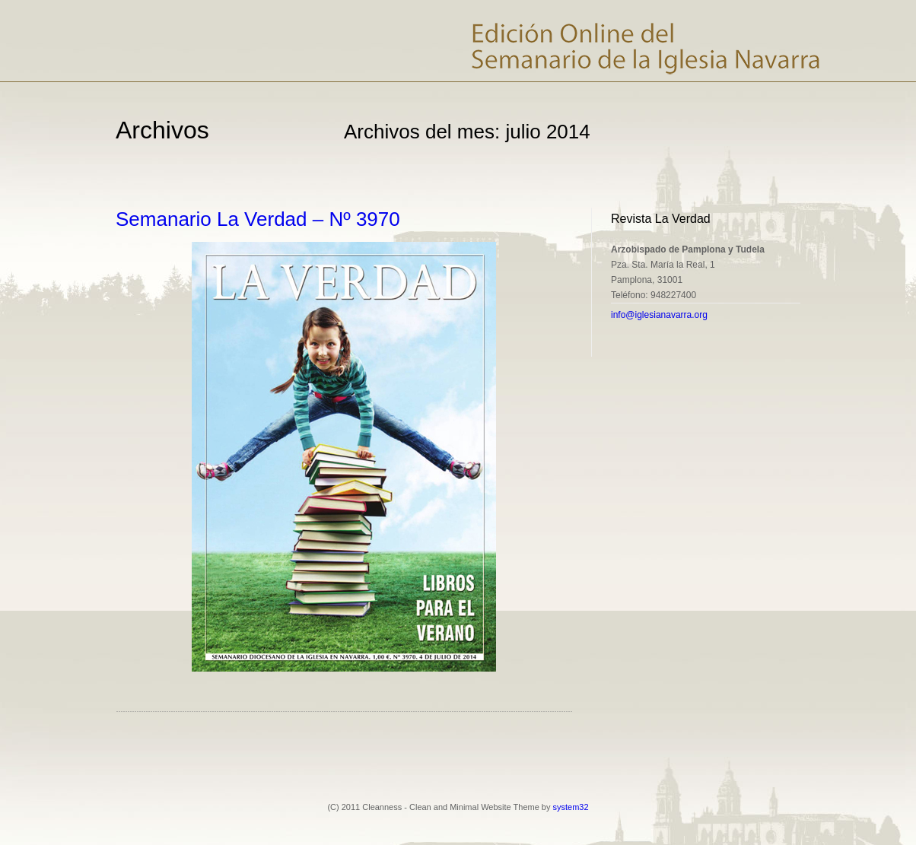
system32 (571, 807)
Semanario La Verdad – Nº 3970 (258, 219)
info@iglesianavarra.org (659, 315)
